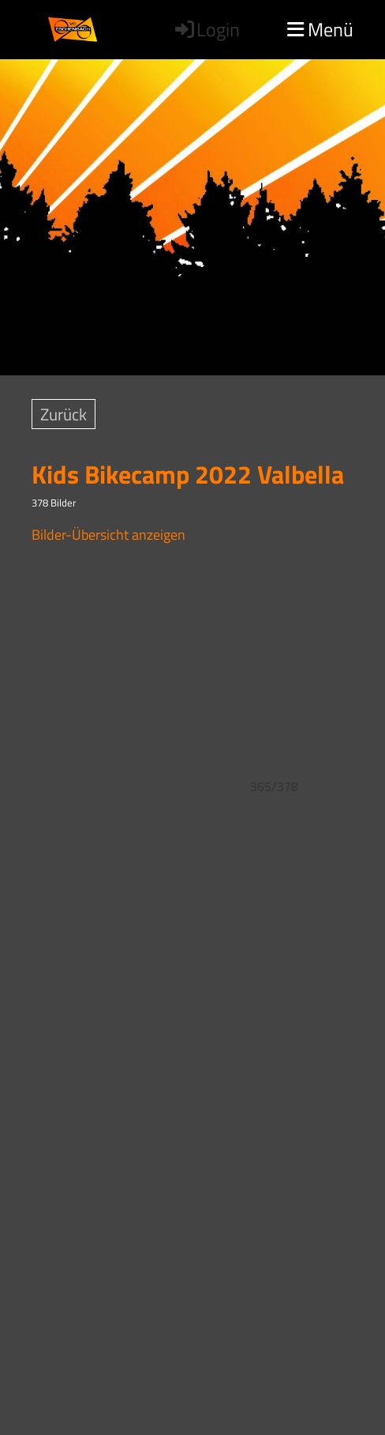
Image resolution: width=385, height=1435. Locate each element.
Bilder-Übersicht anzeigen (108, 534)
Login (206, 28)
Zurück (63, 414)
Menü (320, 29)
